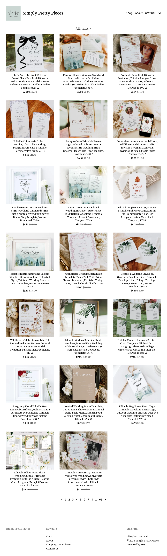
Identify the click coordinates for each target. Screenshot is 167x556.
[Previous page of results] (62, 499)
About (139, 13)
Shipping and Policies (58, 544)
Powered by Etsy (136, 544)
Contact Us (52, 548)
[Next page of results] (105, 499)
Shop (129, 13)
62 (100, 499)
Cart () (150, 13)
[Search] (160, 13)
